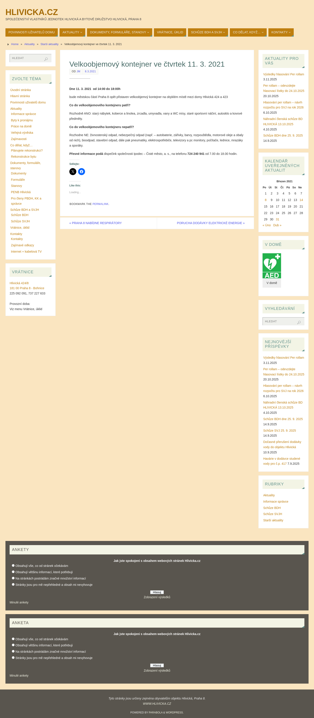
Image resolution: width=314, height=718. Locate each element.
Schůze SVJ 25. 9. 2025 (279, 430)
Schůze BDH (19, 215)
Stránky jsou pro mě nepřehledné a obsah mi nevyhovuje (53, 584)
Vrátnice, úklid (19, 227)
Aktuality (29, 44)
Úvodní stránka (20, 90)
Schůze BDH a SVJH (24, 209)
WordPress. (175, 712)
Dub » (277, 225)
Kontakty (16, 234)
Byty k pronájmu (22, 120)
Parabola (155, 712)
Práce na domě (21, 126)
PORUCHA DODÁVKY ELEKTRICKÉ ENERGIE (211, 223)
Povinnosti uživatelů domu (28, 102)
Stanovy (16, 186)
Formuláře (18, 179)
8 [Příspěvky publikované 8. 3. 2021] (265, 200)
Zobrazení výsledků (157, 597)
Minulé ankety (19, 602)
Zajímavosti (19, 139)
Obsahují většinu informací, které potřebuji (44, 572)
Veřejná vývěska (22, 132)
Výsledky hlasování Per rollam (283, 74)
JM (78, 71)
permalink (100, 204)
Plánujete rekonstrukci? (27, 150)
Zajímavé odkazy (22, 245)
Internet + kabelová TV (26, 251)
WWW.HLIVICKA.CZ (157, 703)
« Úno (267, 225)
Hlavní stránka (20, 96)
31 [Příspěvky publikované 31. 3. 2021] (277, 219)
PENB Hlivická (21, 192)
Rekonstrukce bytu (23, 156)
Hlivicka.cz (31, 12)
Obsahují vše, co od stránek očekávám (41, 566)
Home (15, 44)
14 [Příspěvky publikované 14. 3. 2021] (301, 200)
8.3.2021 (90, 71)
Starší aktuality (50, 44)
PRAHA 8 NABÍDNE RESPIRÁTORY (95, 223)
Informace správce (23, 114)
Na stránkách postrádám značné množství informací (50, 578)
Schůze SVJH (20, 221)
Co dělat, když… (21, 145)
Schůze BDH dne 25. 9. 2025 (283, 135)
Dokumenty (18, 173)
